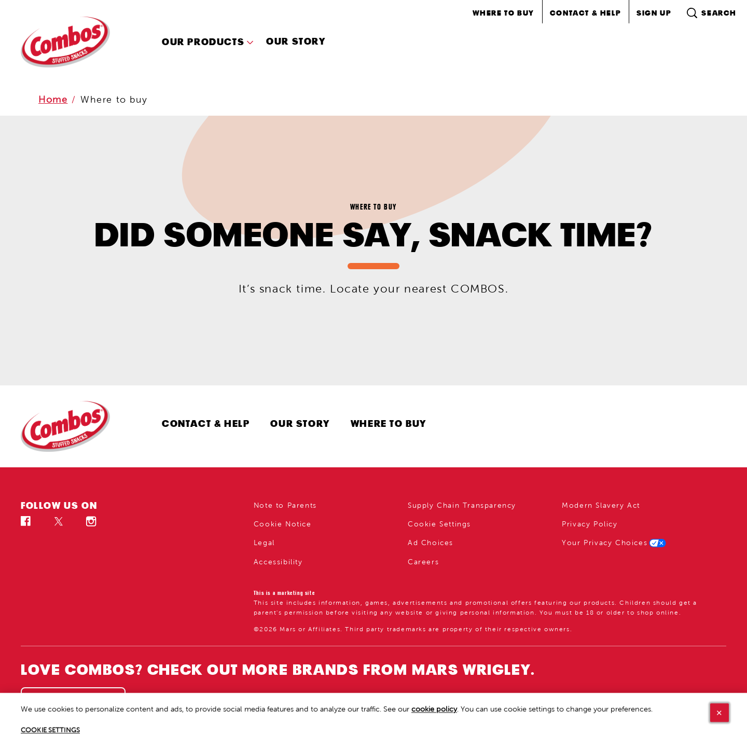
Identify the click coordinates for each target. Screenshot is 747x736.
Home (52, 99)
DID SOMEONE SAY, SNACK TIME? (373, 234)
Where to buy (113, 99)
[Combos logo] (76, 426)
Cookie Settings (439, 524)
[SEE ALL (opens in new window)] (73, 703)
